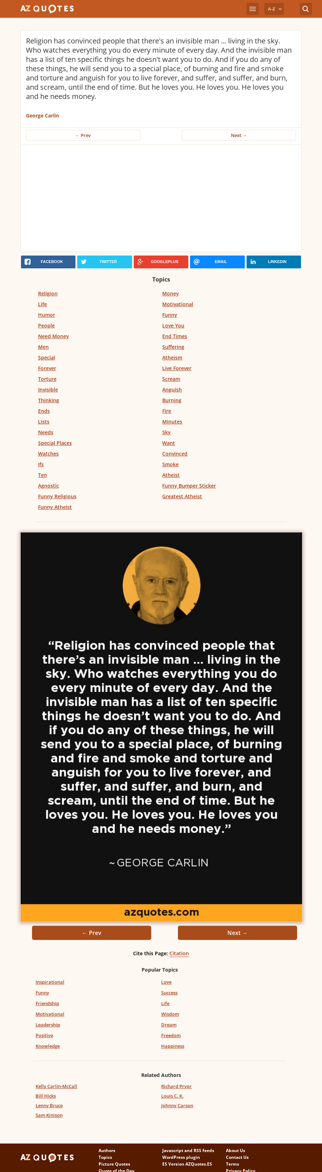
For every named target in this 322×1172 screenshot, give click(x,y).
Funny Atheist (55, 507)
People (46, 325)
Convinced (175, 453)
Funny (169, 314)
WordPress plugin (181, 1157)
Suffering (173, 346)
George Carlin (42, 115)
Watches (48, 453)
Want (168, 443)
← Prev (83, 135)
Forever (47, 368)
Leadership (48, 1024)
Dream (168, 1024)
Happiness (172, 1046)
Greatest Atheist (182, 496)
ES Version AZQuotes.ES (187, 1164)
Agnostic (48, 485)
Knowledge (48, 1046)
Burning (171, 400)
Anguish (172, 389)
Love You (173, 325)
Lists (43, 421)
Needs (45, 432)
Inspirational (50, 982)
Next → (239, 135)
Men (43, 346)
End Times (174, 336)
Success (169, 992)
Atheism (172, 357)
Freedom (171, 1035)
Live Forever (176, 368)
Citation (179, 953)
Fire (166, 411)
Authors (107, 1150)
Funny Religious (57, 496)
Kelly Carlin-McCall (56, 1086)
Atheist (171, 475)
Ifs (41, 464)
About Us (235, 1150)
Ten (42, 475)
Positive (44, 1035)
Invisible (48, 389)
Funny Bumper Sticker (189, 485)
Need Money (53, 336)
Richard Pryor (176, 1086)
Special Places (55, 443)
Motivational (177, 304)
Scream (171, 378)
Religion (48, 293)
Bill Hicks (46, 1096)
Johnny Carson (177, 1105)
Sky (166, 432)
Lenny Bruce (49, 1105)
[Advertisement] (161, 198)
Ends (44, 411)
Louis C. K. (172, 1096)
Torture (47, 378)
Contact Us (237, 1157)
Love (166, 982)
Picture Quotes (114, 1164)
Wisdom (170, 1014)
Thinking (48, 400)
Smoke (170, 464)
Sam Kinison (49, 1115)
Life (42, 304)
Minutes (172, 421)
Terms (232, 1164)
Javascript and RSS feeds (188, 1150)
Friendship (47, 1003)
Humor (46, 314)
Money (170, 293)
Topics (105, 1157)
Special (46, 357)
